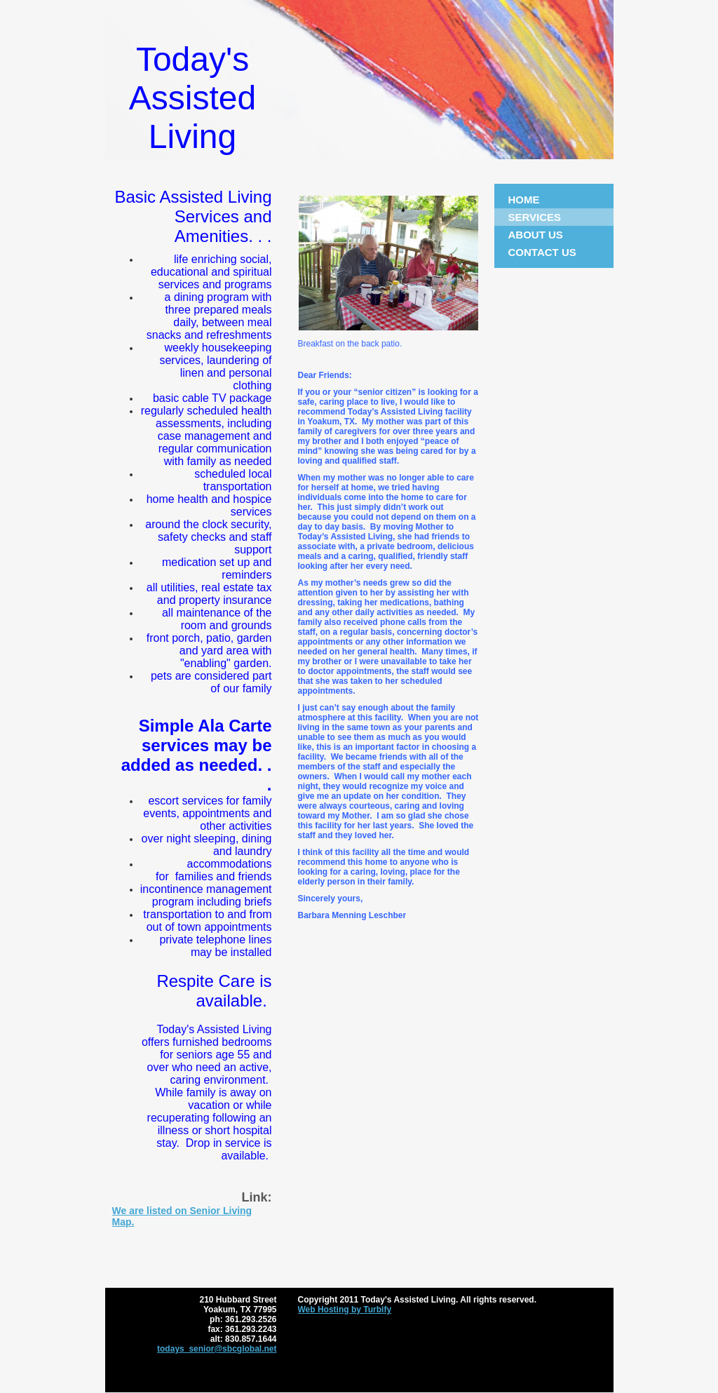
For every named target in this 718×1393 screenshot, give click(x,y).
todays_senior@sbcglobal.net (216, 1349)
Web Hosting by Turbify (345, 1309)
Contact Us (542, 252)
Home (524, 200)
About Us (535, 235)
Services (535, 217)
